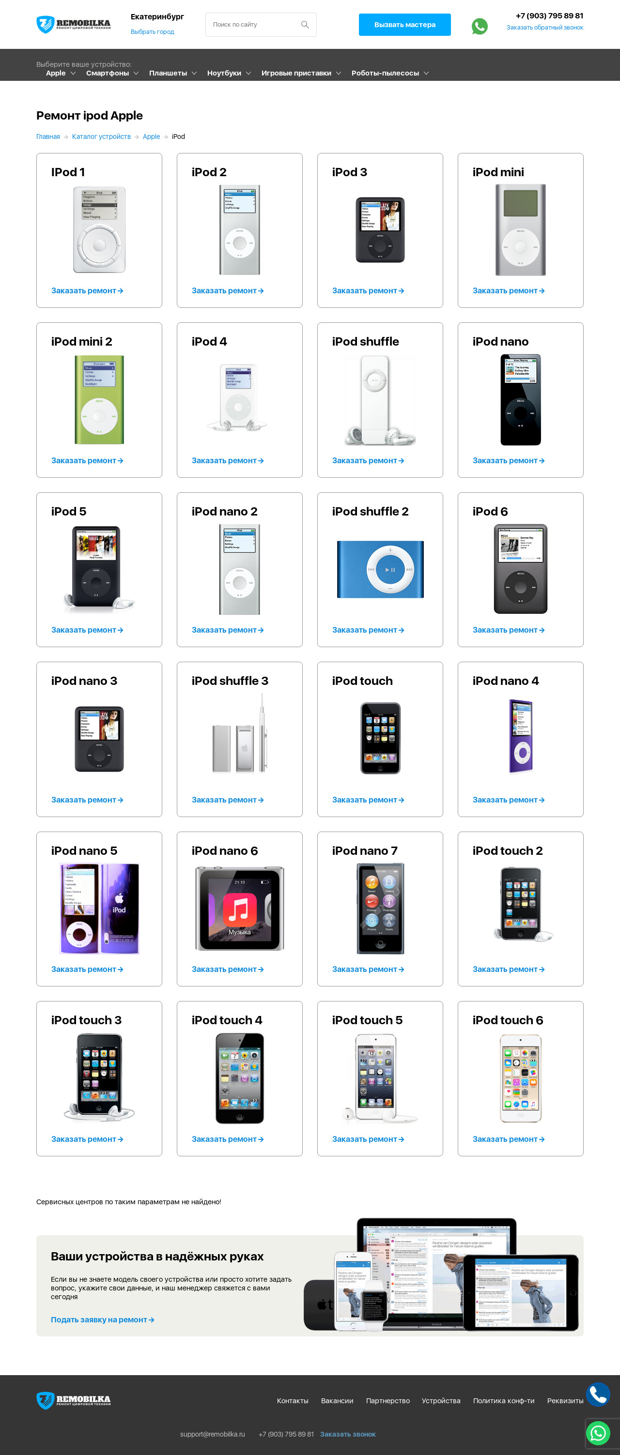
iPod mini (498, 172)
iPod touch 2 (508, 850)
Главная (48, 136)
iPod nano (501, 341)
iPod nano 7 (365, 850)
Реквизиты (565, 1400)
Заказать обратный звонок (545, 27)
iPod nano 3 (84, 680)
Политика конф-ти (504, 1400)
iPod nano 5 (84, 850)
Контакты (293, 1400)
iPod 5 (69, 511)
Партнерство (388, 1400)
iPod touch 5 (367, 1020)
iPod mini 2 (81, 341)
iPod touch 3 (86, 1020)
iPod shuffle (365, 341)
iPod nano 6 (225, 850)
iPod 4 (209, 341)
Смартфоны (107, 73)
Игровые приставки (296, 73)
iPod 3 (350, 172)
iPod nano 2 (225, 511)
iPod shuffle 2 (370, 511)
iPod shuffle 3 (230, 680)
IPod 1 (68, 172)
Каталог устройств (101, 136)
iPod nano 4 (506, 680)
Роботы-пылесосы (385, 73)
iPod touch (362, 680)
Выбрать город (152, 31)
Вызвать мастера (404, 24)
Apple (56, 73)
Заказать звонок (348, 1434)
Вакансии (337, 1400)
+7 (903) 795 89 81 (550, 16)
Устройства (441, 1400)
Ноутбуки (224, 73)
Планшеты (168, 73)
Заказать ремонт (87, 290)
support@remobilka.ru (212, 1434)
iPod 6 (490, 511)
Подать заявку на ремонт (102, 1319)
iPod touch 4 (227, 1020)
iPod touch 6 (508, 1020)
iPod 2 (209, 172)
